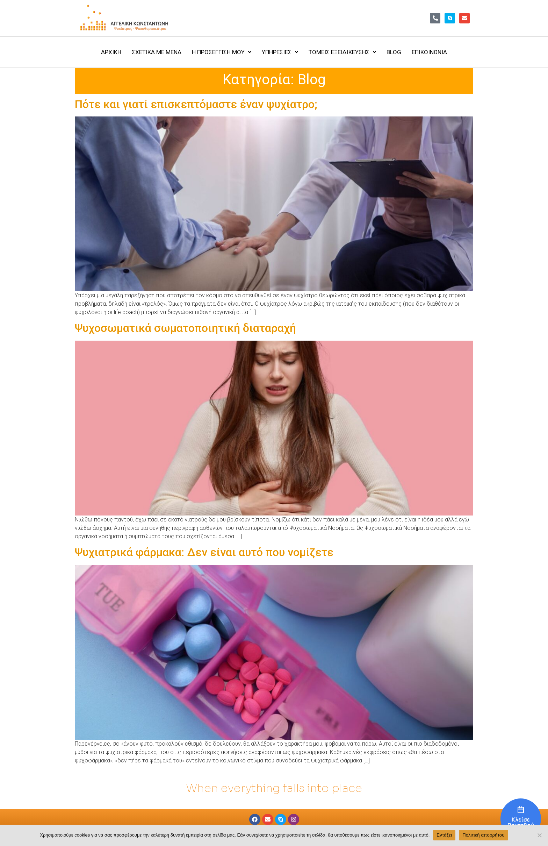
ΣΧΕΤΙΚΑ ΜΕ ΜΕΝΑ (156, 52)
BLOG (394, 52)
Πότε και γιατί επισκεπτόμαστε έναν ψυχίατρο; (196, 104)
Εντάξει (444, 835)
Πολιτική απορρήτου (483, 835)
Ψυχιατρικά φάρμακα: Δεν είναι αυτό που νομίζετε (204, 552)
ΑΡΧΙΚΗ (111, 52)
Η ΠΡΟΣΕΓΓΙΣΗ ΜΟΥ (221, 52)
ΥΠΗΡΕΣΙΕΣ (280, 52)
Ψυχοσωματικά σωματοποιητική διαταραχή (185, 328)
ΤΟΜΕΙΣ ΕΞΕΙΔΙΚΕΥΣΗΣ (342, 52)
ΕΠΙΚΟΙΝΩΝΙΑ (429, 52)
